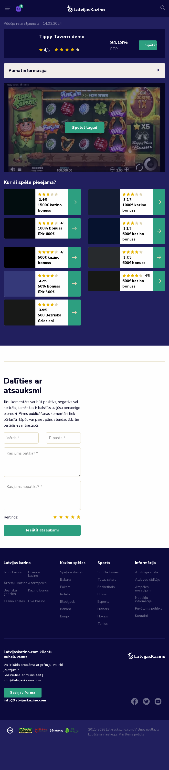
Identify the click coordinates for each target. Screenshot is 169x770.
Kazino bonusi (39, 590)
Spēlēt (151, 45)
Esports (103, 601)
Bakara (65, 579)
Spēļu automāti (71, 572)
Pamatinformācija (84, 70)
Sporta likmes (108, 572)
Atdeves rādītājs (147, 579)
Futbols (103, 609)
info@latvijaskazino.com (25, 700)
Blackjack (67, 601)
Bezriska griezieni (10, 592)
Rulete (65, 594)
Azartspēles (37, 583)
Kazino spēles (14, 601)
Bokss (102, 594)
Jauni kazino (13, 572)
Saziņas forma (22, 692)
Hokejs (102, 616)
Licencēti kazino (35, 574)
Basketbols (106, 587)
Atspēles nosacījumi (143, 589)
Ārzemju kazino (15, 583)
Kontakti (141, 616)
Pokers (65, 587)
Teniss (102, 623)
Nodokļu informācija (143, 599)
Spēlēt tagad (84, 127)
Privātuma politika (148, 608)
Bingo (64, 616)
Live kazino (36, 601)
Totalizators (106, 579)
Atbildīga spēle (146, 572)
